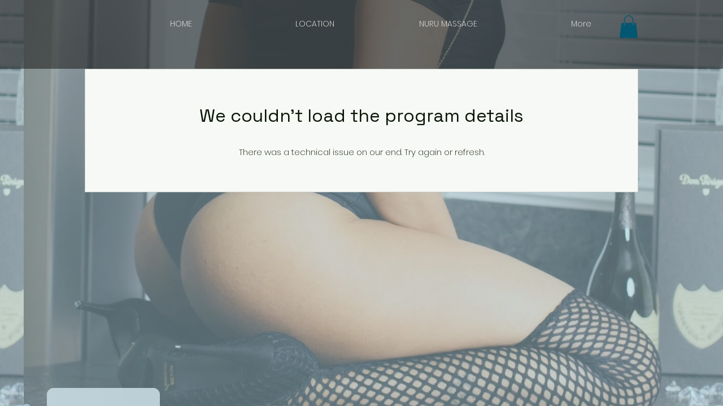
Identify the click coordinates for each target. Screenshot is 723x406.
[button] (628, 26)
